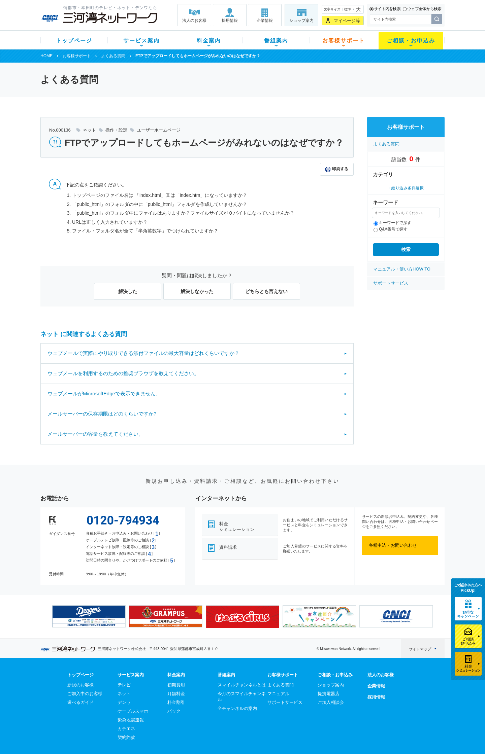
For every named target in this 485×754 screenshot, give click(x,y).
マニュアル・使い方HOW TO (401, 269)
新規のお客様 (80, 684)
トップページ (74, 40)
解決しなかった (197, 291)
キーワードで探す (392, 222)
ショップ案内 (301, 20)
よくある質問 (113, 55)
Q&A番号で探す (391, 229)
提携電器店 (329, 693)
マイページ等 (347, 20)
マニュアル (278, 693)
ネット (124, 693)
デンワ (124, 702)
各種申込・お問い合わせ (393, 545)
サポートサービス (390, 283)
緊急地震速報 (131, 719)
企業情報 (265, 20)
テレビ (124, 684)
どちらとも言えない (266, 291)
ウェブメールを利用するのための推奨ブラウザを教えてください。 (123, 373)
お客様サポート (343, 40)
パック (174, 711)
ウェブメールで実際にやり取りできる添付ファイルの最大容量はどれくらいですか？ (143, 353)
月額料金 (176, 693)
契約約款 (126, 737)
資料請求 (228, 547)
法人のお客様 (194, 20)
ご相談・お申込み (411, 40)
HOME (46, 55)
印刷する (340, 169)
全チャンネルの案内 (237, 708)
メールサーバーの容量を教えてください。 (95, 434)
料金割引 (176, 702)
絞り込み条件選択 (407, 188)
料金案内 (209, 40)
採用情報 (230, 20)
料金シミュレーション (236, 526)
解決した (127, 291)
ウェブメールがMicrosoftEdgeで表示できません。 (104, 393)
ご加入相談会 (331, 702)
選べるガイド (80, 702)
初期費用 (176, 684)
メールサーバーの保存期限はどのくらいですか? (101, 414)
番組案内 (276, 40)
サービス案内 (141, 40)
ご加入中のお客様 (84, 693)
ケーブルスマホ (133, 711)
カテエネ (126, 728)
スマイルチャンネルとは (242, 684)
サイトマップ (420, 649)
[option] (89, 616)
